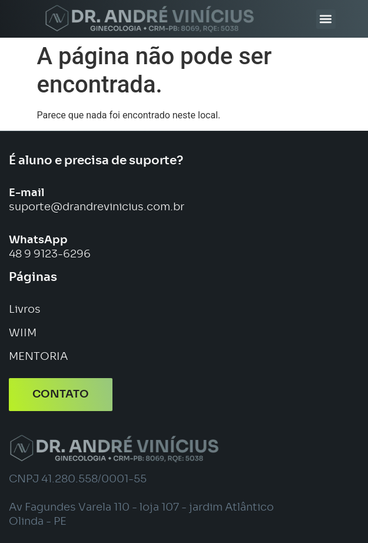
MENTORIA (38, 357)
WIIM (23, 333)
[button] (326, 19)
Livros (25, 309)
